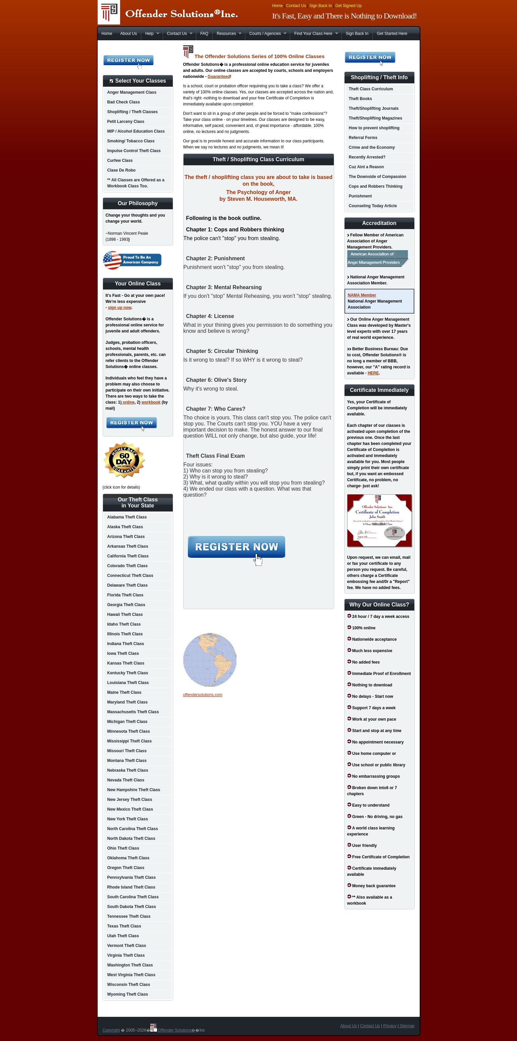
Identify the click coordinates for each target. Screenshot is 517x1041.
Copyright (111, 1030)
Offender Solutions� (173, 1030)
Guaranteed (219, 76)
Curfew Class (120, 160)
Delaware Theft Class (127, 585)
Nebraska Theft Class (127, 770)
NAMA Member (362, 295)
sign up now (120, 307)
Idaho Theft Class (124, 624)
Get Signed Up (348, 5)
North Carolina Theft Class (132, 828)
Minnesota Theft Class (128, 731)
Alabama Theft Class (127, 517)
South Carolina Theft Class (133, 897)
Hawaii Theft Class (125, 614)
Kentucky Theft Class (127, 673)
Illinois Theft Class (125, 634)
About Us (128, 33)
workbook (151, 402)
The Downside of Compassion (377, 176)
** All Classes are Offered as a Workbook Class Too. (135, 183)
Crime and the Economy (372, 147)
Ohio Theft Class (123, 848)
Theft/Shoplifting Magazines (375, 118)
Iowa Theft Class (123, 653)
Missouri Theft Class (127, 751)
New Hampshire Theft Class (133, 789)
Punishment (360, 196)
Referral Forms (363, 137)
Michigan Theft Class (127, 721)
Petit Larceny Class (126, 121)
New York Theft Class (127, 819)
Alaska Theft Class (125, 527)
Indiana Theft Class (125, 643)
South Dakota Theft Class (131, 906)
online (128, 402)
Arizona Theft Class (126, 536)
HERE (373, 373)
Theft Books (360, 98)
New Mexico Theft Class (130, 809)
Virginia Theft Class (126, 955)
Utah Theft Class (123, 936)
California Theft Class (128, 556)
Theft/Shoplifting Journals (374, 108)
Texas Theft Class (124, 926)
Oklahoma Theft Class (128, 858)
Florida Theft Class (125, 595)
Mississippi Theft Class (129, 741)
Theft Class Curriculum (371, 89)
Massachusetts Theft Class (133, 712)
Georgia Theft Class (126, 604)
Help (150, 33)
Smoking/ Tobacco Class (131, 141)
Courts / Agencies (266, 33)
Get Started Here (392, 33)
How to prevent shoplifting (374, 128)
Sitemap (406, 1026)
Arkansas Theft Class (127, 546)
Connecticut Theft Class (130, 575)
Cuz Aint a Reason (366, 167)
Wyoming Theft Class (127, 994)
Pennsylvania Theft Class (131, 877)
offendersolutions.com (202, 694)
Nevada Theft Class (126, 780)
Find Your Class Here (314, 33)
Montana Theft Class (127, 760)
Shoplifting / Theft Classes (132, 111)
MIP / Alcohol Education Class (136, 131)
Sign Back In (320, 5)
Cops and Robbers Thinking (376, 186)
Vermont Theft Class (126, 945)
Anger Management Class (132, 92)
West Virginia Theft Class (131, 974)
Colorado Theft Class (127, 565)
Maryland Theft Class (127, 702)
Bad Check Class (123, 102)
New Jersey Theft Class (129, 799)
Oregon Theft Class (126, 867)
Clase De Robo (121, 170)
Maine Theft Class (124, 692)
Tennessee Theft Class (129, 916)
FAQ (204, 33)
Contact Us (296, 5)
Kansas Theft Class (126, 663)
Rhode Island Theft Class (131, 887)
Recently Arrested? (367, 157)
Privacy (389, 1026)
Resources (227, 33)
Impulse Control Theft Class (134, 150)
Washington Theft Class (130, 965)
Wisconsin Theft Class (128, 984)
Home (277, 5)
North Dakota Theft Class (131, 838)
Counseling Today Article (373, 205)
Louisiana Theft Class (128, 682)
